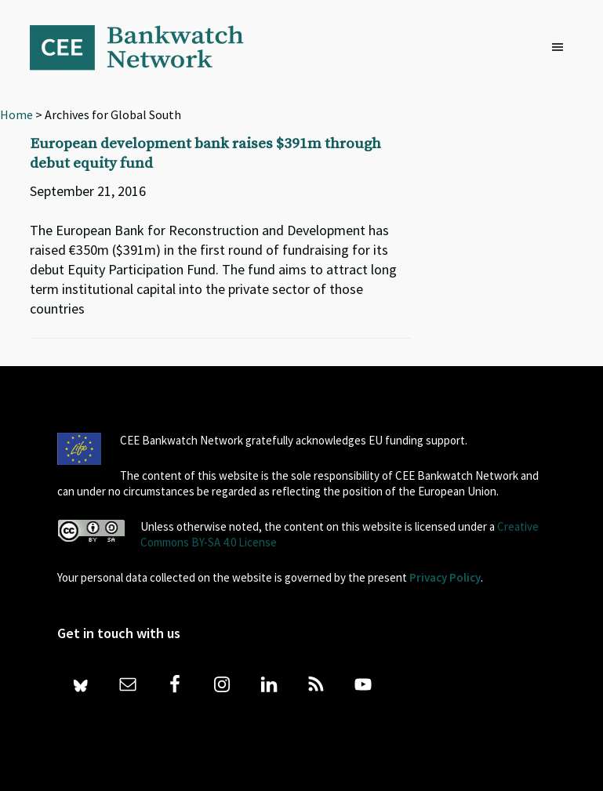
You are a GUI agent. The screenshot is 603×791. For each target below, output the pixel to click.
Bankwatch (147, 47)
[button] (561, 48)
